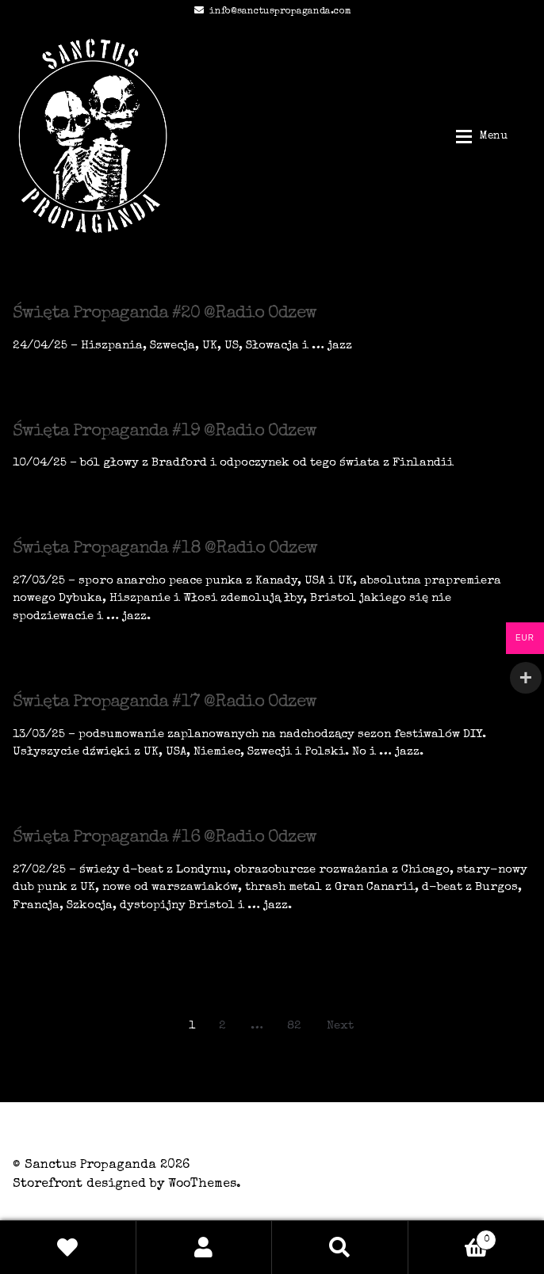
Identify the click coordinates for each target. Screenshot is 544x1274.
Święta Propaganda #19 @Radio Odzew (164, 432)
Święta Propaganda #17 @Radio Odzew (164, 703)
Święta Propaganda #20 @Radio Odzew (164, 314)
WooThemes (202, 1184)
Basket (452, 1237)
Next (340, 1026)
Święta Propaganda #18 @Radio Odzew (165, 549)
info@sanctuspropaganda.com (270, 12)
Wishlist (68, 1247)
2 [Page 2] (222, 1026)
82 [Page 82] (294, 1026)
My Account (204, 1247)
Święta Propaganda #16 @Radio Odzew (164, 838)
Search (340, 1247)
